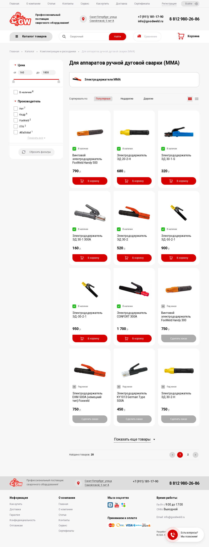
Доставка (121, 3)
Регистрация (169, 3)
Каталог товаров (31, 36)
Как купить (102, 3)
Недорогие (127, 98)
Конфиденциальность (22, 520)
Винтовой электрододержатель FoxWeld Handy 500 (87, 159)
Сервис (85, 3)
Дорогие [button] (148, 98)
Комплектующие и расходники (58, 51)
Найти (117, 36)
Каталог (29, 51)
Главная (14, 3)
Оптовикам (16, 525)
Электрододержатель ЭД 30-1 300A (87, 237)
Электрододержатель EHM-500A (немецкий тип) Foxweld (87, 397)
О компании (33, 3)
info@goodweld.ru (150, 21)
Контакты (67, 3)
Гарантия (15, 514)
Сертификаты (142, 3)
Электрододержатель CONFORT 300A (132, 314)
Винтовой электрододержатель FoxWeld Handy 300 (176, 316)
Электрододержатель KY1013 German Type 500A (132, 397)
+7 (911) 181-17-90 (150, 16)
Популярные (103, 98)
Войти (191, 4)
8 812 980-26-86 (184, 19)
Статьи (51, 3)
